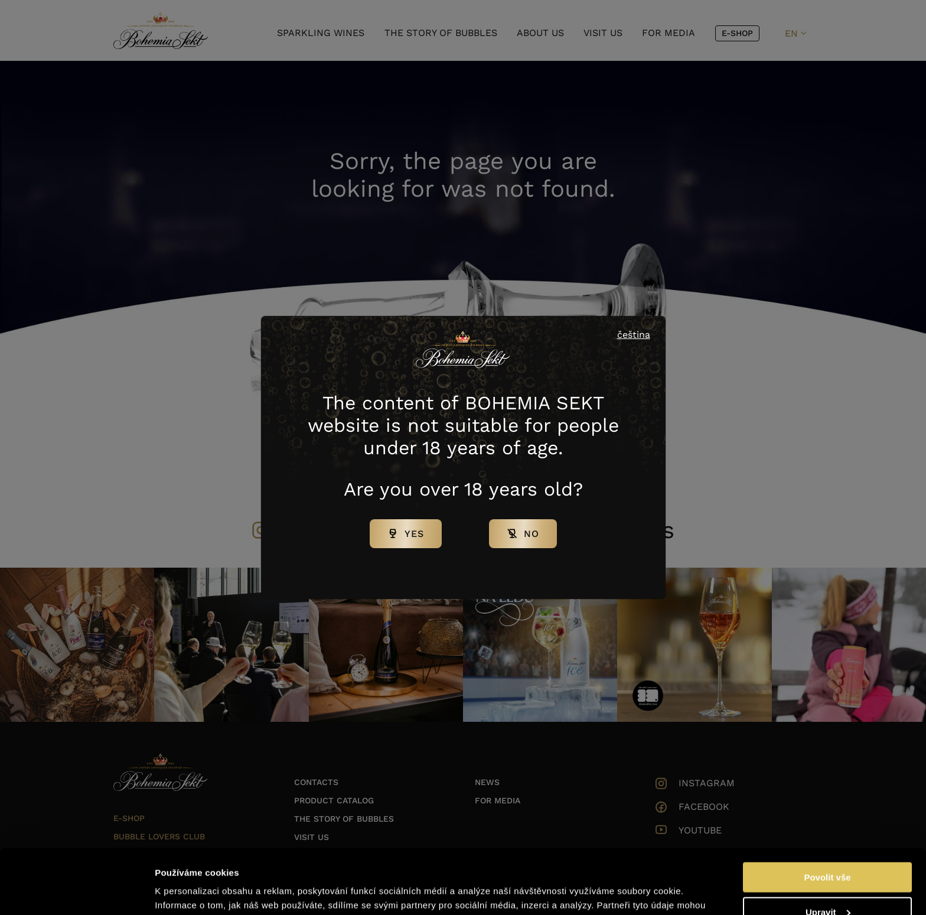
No (531, 533)
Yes (414, 533)
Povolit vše (827, 817)
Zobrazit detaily (188, 891)
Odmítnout (827, 886)
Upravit (828, 851)
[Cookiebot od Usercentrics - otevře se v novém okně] (76, 892)
